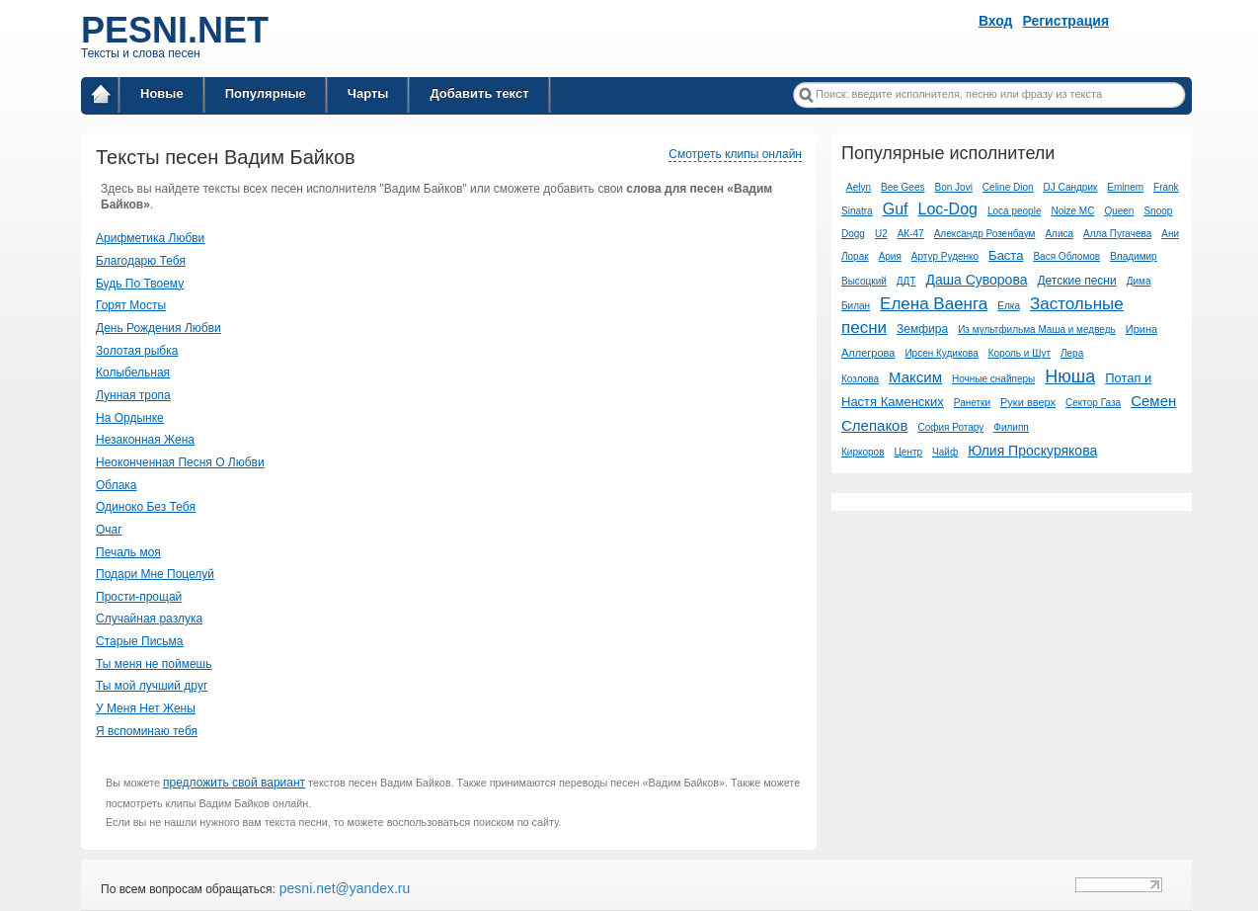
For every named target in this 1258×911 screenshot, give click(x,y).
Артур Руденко (945, 256)
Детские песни (1076, 281)
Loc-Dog (947, 209)
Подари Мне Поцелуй (155, 574)
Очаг (109, 530)
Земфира (922, 329)
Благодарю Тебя (141, 261)
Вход (996, 21)
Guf (895, 209)
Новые (162, 93)
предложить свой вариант (234, 782)
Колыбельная (133, 372)
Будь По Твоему (140, 283)
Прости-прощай (139, 597)
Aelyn (858, 187)
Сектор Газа (1093, 402)
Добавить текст (479, 93)
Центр (908, 452)
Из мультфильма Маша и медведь (1037, 329)
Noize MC (1072, 211)
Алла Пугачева (1117, 233)
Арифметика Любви (150, 238)
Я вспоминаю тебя (146, 731)
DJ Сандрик (1071, 187)
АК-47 (911, 233)
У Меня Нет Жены (146, 708)
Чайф (945, 452)
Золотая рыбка (137, 351)
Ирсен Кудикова (941, 353)
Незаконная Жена (145, 440)
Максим (915, 377)
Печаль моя (128, 552)
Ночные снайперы (993, 378)
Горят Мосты (131, 305)
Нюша (1070, 376)
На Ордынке (130, 418)
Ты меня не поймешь (153, 664)
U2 (881, 233)
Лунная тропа (133, 395)
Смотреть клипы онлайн (735, 154)
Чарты (368, 93)
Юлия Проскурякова (1032, 450)
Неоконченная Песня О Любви (180, 462)
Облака (116, 485)
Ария (890, 256)
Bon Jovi (954, 187)
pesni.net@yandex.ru (342, 888)
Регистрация (1066, 21)
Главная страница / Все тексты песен (100, 97)
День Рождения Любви (158, 328)
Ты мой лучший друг (151, 686)
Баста (1005, 255)
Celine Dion (1008, 187)
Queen (1119, 211)
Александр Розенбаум (985, 233)
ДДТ (906, 281)
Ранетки (972, 402)
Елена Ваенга (933, 303)
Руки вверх (1028, 402)
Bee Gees (902, 187)
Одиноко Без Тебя (146, 507)
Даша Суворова (976, 280)
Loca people (1014, 211)
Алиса (1059, 233)
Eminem (1125, 187)
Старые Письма (140, 641)
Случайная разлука (149, 618)
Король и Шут (1019, 353)
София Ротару (950, 427)
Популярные (265, 93)
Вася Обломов (1066, 256)
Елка (1008, 305)
